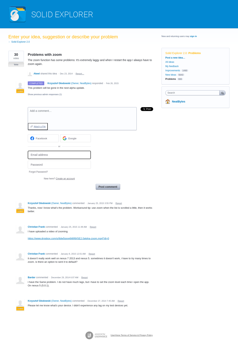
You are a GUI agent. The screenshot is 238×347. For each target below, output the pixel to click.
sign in (193, 36)
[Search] (222, 92)
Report (119, 203)
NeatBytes (178, 101)
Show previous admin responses (45, 94)
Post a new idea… (175, 57)
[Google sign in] (75, 138)
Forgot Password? (38, 171)
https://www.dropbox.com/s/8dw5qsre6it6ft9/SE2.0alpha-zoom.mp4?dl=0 (68, 238)
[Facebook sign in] (43, 138)
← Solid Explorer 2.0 (19, 41)
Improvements (172, 70)
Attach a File (40, 126)
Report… (80, 73)
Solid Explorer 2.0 (176, 53)
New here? (59, 178)
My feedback (172, 66)
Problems (194, 53)
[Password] (59, 165)
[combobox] (193, 92)
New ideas (170, 74)
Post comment (108, 186)
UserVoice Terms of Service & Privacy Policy (132, 335)
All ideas (169, 62)
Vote (16, 64)
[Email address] (59, 155)
